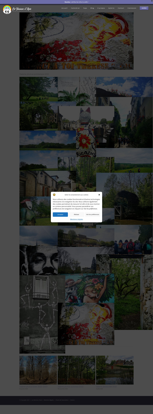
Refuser (76, 214)
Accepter (60, 214)
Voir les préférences (92, 214)
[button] (99, 195)
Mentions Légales (76, 219)
